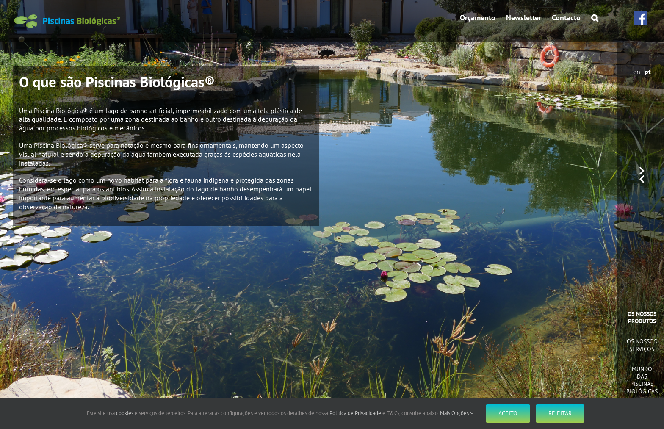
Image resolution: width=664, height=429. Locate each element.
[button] (594, 18)
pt (648, 71)
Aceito (507, 413)
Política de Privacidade (355, 413)
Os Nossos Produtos (642, 317)
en (636, 71)
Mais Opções (456, 413)
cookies (124, 413)
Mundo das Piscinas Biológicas (642, 380)
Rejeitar (560, 413)
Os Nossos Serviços (642, 345)
